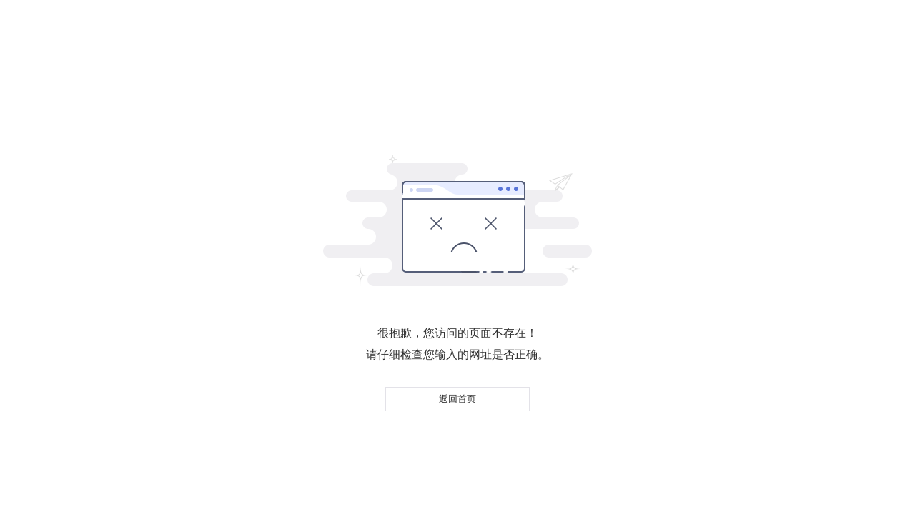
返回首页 (457, 398)
